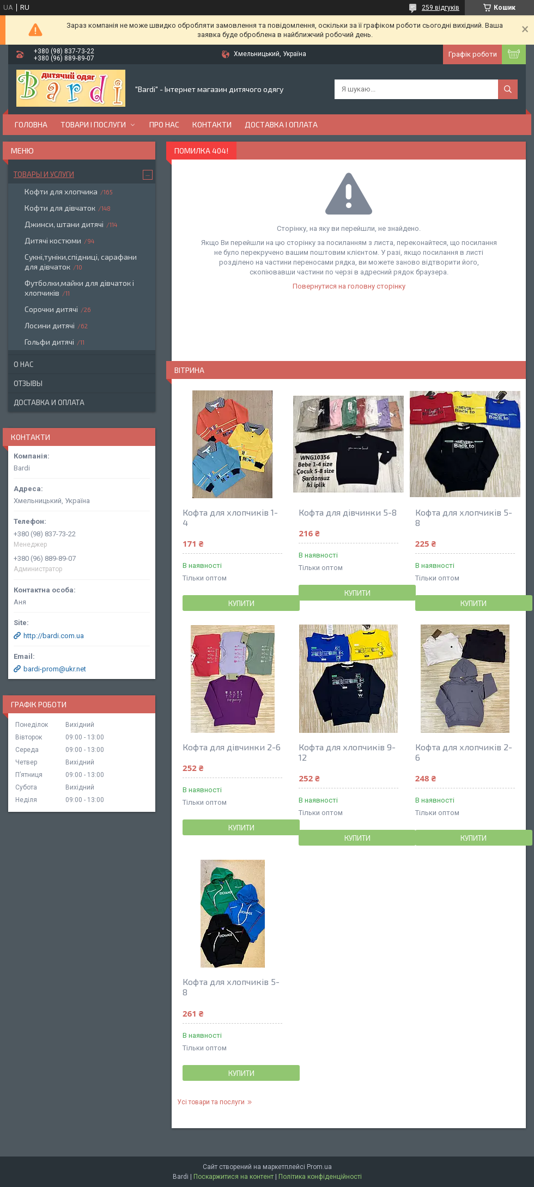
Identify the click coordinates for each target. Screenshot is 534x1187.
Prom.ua (319, 1167)
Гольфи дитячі (49, 341)
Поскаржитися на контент (233, 1176)
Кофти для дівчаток (60, 207)
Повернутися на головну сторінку (349, 286)
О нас (23, 364)
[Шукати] (508, 89)
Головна (31, 124)
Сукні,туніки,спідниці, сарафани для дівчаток (81, 261)
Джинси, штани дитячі (64, 224)
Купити (241, 603)
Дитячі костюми (53, 240)
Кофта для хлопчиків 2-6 (463, 752)
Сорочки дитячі (51, 309)
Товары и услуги (44, 174)
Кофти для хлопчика (61, 191)
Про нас (164, 124)
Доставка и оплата (49, 402)
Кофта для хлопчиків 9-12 (347, 752)
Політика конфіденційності (320, 1176)
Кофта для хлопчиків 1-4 (230, 517)
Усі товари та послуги (211, 1102)
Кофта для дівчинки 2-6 (232, 747)
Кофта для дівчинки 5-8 (348, 512)
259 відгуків (440, 7)
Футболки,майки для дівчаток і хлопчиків (79, 287)
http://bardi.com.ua (53, 636)
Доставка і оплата (281, 124)
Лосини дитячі (50, 325)
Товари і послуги (93, 124)
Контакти (212, 124)
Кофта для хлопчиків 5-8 (463, 517)
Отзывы (28, 383)
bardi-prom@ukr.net (54, 669)
